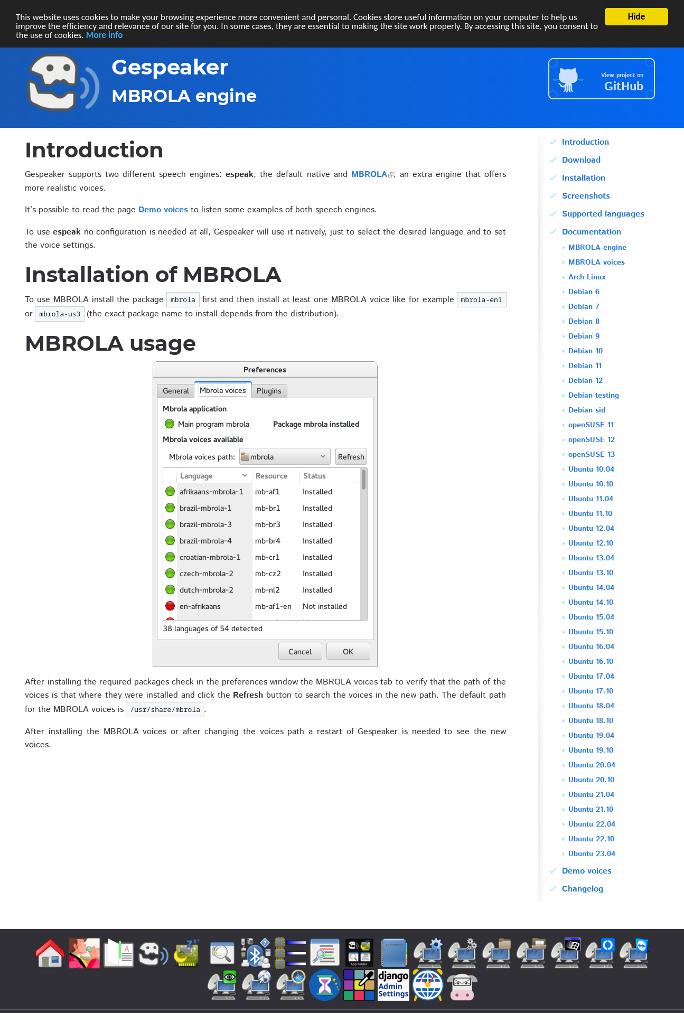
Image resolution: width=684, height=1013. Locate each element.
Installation (583, 178)
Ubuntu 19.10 (590, 751)
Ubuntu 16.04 (591, 647)
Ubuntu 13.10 (590, 573)
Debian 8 (583, 322)
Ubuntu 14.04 (591, 588)
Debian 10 (585, 352)
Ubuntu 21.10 (590, 810)
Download (581, 160)
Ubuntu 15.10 (590, 633)
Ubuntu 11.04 (590, 499)
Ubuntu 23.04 (591, 854)
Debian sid (586, 411)
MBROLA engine (597, 248)
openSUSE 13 (591, 455)
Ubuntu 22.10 (591, 840)
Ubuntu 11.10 (590, 514)
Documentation (591, 232)
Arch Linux (586, 278)
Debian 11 (585, 366)
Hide (636, 16)
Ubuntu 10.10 (590, 485)
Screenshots (586, 196)
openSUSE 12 (591, 440)
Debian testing (593, 396)
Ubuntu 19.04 (591, 736)
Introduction (585, 142)
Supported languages (603, 214)
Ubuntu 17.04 (591, 677)
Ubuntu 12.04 (591, 529)
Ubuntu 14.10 (590, 603)
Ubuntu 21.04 (591, 795)
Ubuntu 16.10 (590, 662)
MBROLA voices (596, 263)
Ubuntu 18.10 (590, 721)
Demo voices (163, 210)
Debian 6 (583, 292)
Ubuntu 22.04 (591, 825)
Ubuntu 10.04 (591, 470)
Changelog (582, 889)
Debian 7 (583, 307)
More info (104, 34)
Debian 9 (583, 337)
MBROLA (369, 174)
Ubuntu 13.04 (591, 559)
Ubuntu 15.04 (591, 618)
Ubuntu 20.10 (591, 780)
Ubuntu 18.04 (591, 706)
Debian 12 (585, 381)
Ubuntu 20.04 (591, 766)
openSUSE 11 (591, 425)
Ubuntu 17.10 (590, 692)
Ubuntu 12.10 (590, 544)
